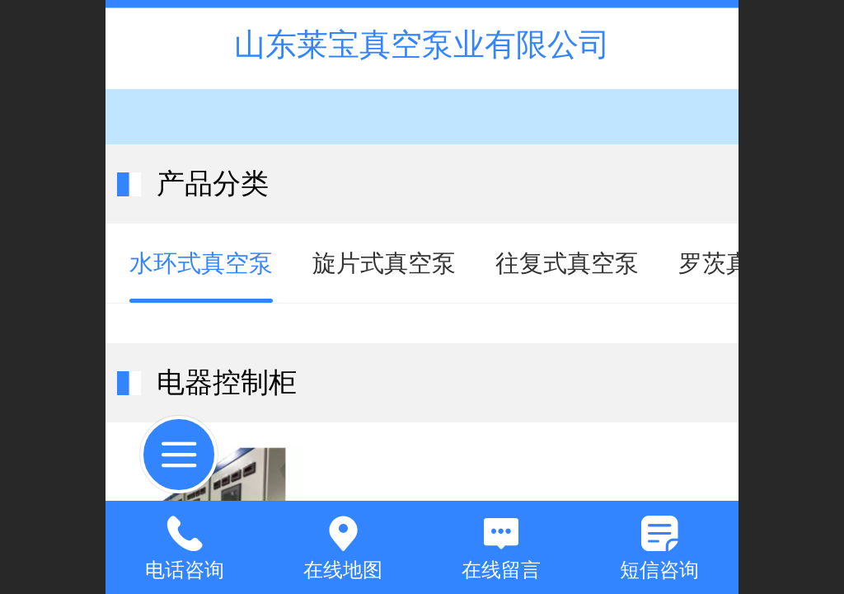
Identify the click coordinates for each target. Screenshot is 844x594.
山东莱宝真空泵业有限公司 (422, 44)
